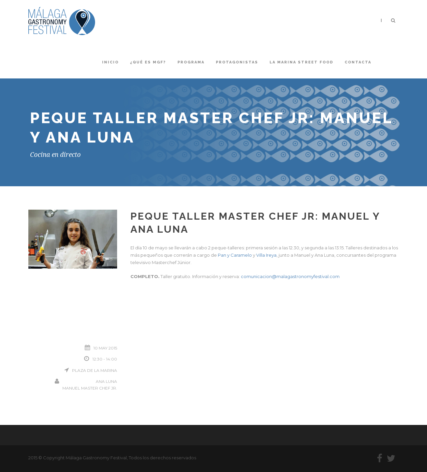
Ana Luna (106, 381)
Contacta (358, 62)
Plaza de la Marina (94, 370)
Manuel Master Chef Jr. (89, 388)
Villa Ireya (266, 255)
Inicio (110, 62)
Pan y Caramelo (235, 255)
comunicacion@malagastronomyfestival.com (290, 276)
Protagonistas (237, 62)
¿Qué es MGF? (148, 62)
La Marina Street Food (301, 62)
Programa (190, 62)
